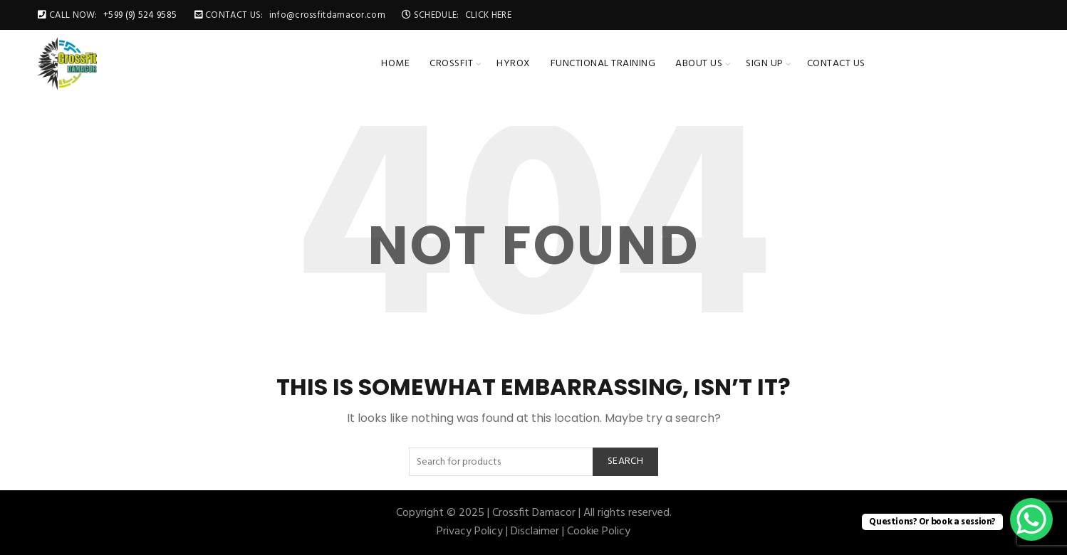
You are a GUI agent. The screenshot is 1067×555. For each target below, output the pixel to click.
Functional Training (603, 64)
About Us (698, 64)
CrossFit (451, 64)
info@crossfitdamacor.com (327, 15)
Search (625, 461)
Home (395, 64)
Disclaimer (535, 531)
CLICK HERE (488, 15)
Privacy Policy (470, 531)
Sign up (765, 64)
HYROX (513, 64)
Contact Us (836, 64)
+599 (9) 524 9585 (140, 15)
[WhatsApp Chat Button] (1031, 519)
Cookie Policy (598, 531)
